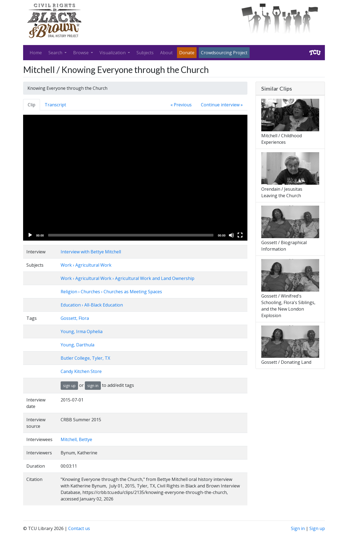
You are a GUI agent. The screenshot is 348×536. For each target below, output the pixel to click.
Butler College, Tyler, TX (85, 358)
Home (36, 53)
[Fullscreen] (240, 235)
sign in (92, 385)
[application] (135, 178)
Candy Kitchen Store (81, 371)
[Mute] (231, 235)
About (166, 53)
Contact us (79, 528)
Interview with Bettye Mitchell (91, 252)
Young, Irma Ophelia (81, 331)
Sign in (298, 528)
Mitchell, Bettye (76, 439)
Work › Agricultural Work (86, 265)
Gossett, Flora (75, 318)
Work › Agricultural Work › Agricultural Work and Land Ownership (127, 278)
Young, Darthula (77, 345)
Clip (31, 105)
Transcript (55, 105)
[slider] (130, 235)
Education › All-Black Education (92, 305)
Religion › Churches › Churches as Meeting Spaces (111, 292)
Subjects (145, 53)
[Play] (30, 235)
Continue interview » (222, 105)
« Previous (181, 105)
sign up (69, 385)
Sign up (317, 528)
